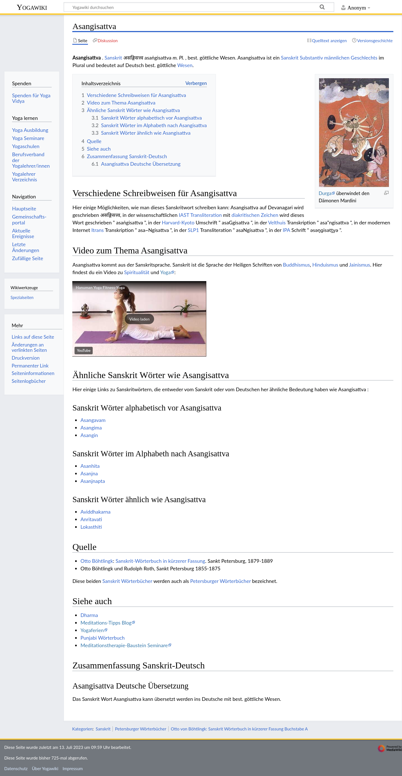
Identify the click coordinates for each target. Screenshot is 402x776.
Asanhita (90, 466)
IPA (286, 230)
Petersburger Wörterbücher (220, 581)
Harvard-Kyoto (178, 222)
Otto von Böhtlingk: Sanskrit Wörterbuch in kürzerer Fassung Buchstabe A (239, 728)
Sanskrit (113, 57)
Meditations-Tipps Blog (105, 623)
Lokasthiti (91, 527)
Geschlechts (364, 57)
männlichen (337, 57)
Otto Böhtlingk (96, 561)
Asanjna (89, 473)
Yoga (165, 272)
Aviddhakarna (95, 512)
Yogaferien (92, 630)
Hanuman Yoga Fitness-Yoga (100, 287)
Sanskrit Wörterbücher (127, 581)
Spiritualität (136, 272)
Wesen (184, 65)
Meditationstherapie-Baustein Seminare (124, 645)
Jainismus (359, 265)
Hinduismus (325, 265)
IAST (184, 215)
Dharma (89, 615)
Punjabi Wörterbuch (102, 638)
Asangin (89, 435)
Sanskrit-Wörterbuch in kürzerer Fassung (160, 561)
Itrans (97, 230)
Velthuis (277, 222)
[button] (139, 319)
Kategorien (82, 728)
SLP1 (193, 230)
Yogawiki (32, 7)
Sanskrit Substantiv (302, 57)
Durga (325, 193)
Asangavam (93, 420)
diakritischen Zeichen (254, 215)
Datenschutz (16, 768)
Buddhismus (296, 265)
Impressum (73, 768)
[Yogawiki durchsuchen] (199, 7)
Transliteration (206, 215)
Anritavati (91, 519)
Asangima (91, 427)
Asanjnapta (92, 481)
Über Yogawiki (45, 768)
